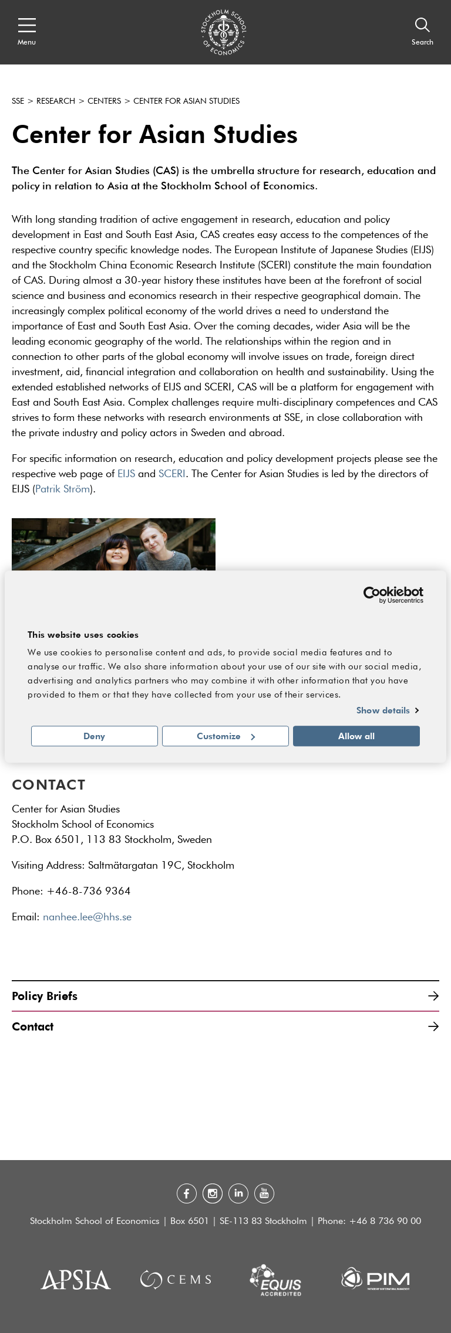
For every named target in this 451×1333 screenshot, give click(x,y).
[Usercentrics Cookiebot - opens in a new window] (372, 595)
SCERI (172, 474)
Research (55, 101)
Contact (225, 1026)
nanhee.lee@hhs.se (90, 917)
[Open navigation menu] (27, 32)
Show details (383, 710)
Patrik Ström (62, 489)
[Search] (422, 32)
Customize (226, 736)
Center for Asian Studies (186, 101)
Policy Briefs (225, 995)
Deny (94, 736)
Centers (104, 101)
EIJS (126, 474)
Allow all (356, 736)
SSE (18, 101)
